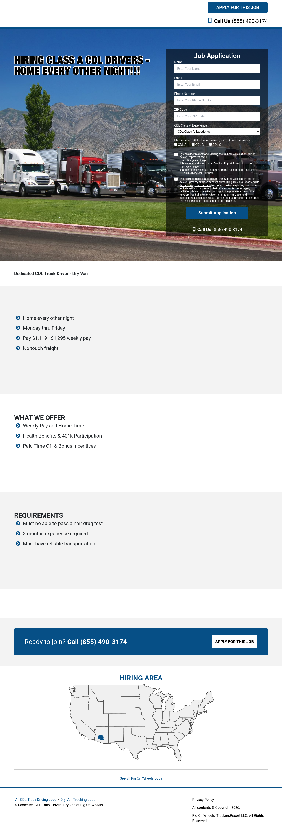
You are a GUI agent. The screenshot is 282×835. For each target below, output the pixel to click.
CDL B (198, 145)
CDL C (215, 145)
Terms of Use (240, 163)
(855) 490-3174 (241, 21)
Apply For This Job (237, 7)
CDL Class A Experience (190, 125)
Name (178, 62)
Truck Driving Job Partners (197, 173)
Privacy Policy (190, 166)
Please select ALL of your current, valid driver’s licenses (212, 140)
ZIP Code (180, 109)
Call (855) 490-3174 (97, 642)
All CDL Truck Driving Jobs (35, 800)
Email (178, 78)
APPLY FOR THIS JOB (234, 641)
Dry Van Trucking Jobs (77, 800)
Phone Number (184, 94)
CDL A (180, 145)
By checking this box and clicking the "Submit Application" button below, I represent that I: (220, 164)
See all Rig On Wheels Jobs (141, 778)
